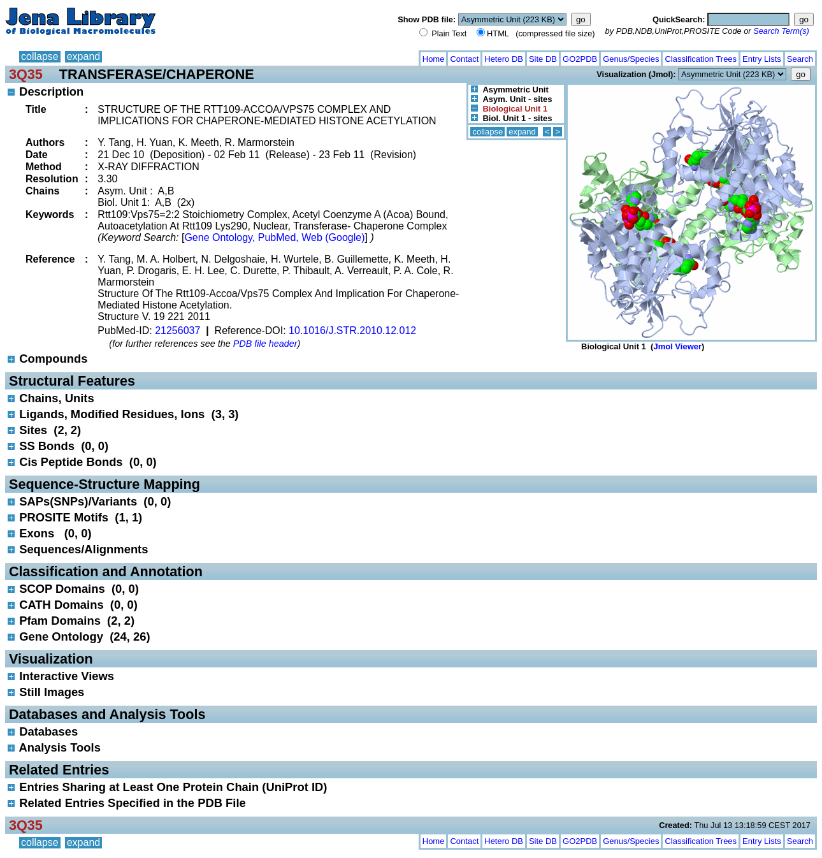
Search (800, 59)
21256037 (177, 330)
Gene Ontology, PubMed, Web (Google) (274, 237)
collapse (40, 56)
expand (84, 56)
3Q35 (26, 74)
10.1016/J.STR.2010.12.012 (352, 330)
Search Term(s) (781, 31)
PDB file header (265, 343)
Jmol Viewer (677, 346)
